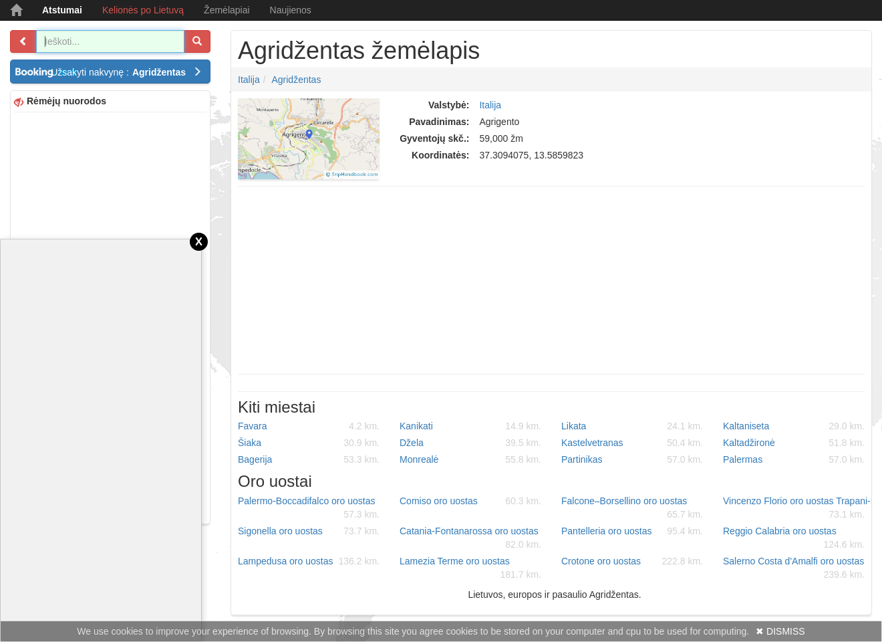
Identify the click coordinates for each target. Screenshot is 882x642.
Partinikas (632, 459)
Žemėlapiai (226, 10)
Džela (470, 442)
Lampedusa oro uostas (309, 561)
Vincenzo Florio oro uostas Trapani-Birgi (799, 508)
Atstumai (62, 10)
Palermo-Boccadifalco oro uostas (309, 508)
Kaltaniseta (794, 426)
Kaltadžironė (794, 442)
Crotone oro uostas (632, 561)
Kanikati (470, 426)
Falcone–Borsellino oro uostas (632, 508)
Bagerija (309, 459)
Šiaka (309, 442)
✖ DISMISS (780, 631)
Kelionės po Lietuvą (143, 10)
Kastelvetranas (632, 442)
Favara (309, 426)
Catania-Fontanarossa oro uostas (470, 538)
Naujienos (290, 10)
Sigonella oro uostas (309, 531)
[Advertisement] (551, 280)
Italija (249, 79)
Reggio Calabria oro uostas (794, 538)
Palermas (794, 459)
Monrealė (470, 459)
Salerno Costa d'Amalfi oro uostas (794, 568)
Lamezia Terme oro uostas (470, 568)
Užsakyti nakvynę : (126, 72)
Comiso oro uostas (470, 501)
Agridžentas (296, 79)
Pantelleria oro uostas (632, 531)
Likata (632, 426)
